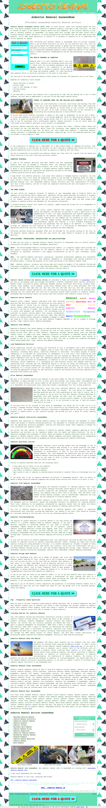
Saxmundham (86, 280)
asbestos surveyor (26, 204)
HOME (69, 12)
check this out (76, 646)
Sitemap (11, 793)
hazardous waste (46, 164)
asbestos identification (61, 677)
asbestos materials (27, 126)
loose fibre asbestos (54, 176)
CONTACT (84, 12)
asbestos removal (60, 50)
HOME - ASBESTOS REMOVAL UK (53, 788)
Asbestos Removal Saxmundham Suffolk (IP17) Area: (30, 26)
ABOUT (79, 12)
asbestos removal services (35, 704)
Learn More (80, 807)
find (16, 695)
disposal (78, 233)
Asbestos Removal (54, 793)
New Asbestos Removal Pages (22, 793)
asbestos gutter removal (50, 679)
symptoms (14, 96)
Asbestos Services (43, 793)
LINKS (73, 12)
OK (87, 807)
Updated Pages (33, 793)
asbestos (46, 153)
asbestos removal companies (68, 430)
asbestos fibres (45, 76)
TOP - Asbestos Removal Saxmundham (24, 780)
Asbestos (33, 61)
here (30, 708)
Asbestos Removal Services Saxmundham (32, 713)
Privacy (94, 793)
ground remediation (18, 358)
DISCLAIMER (92, 12)
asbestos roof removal (30, 673)
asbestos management (40, 244)
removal (60, 121)
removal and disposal (42, 212)
